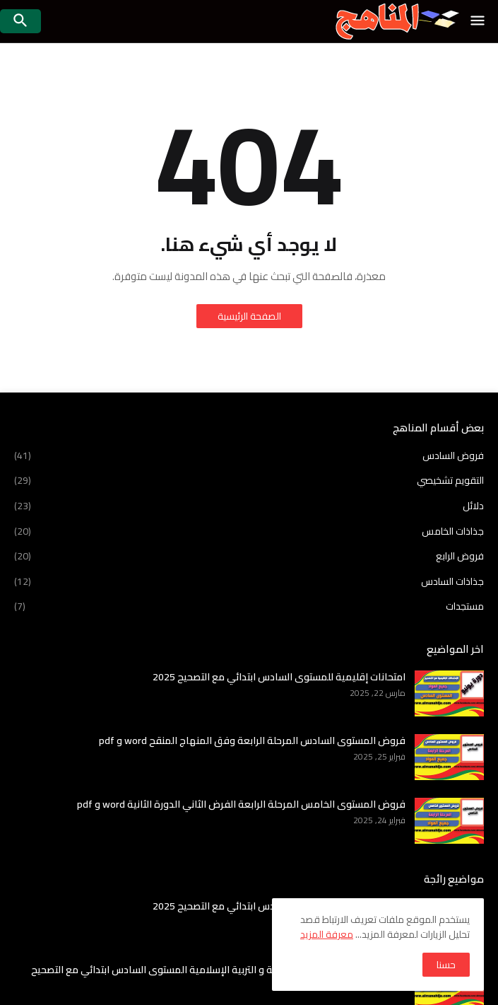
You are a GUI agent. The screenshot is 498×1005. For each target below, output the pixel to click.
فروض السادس (249, 457)
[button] (478, 21)
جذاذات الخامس (249, 531)
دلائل (249, 505)
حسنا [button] (446, 964)
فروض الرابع (249, 556)
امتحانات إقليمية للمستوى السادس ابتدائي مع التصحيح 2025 (279, 676)
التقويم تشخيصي (249, 480)
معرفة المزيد (326, 934)
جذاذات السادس (249, 581)
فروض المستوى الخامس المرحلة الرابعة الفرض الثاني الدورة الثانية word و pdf (241, 804)
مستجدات (249, 605)
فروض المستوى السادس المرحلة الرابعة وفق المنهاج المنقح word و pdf (252, 740)
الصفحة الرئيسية (249, 316)
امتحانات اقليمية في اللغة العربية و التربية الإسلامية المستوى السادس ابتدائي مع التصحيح (218, 969)
